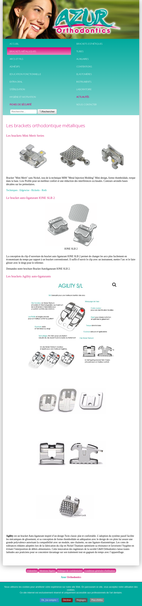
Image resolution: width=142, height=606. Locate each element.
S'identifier (32, 571)
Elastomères (84, 74)
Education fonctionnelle (25, 74)
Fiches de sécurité (20, 104)
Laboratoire (84, 89)
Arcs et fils (16, 59)
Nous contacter (86, 104)
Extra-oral (16, 81)
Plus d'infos (97, 600)
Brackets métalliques (23, 51)
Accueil (14, 43)
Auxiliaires (82, 59)
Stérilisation (17, 89)
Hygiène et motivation (23, 97)
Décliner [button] (67, 600)
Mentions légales (47, 571)
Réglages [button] (81, 600)
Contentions (84, 66)
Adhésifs (15, 66)
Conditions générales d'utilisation (100, 571)
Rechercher (47, 111)
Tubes (80, 51)
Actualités (82, 97)
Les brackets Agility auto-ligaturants (28, 276)
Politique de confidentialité (70, 571)
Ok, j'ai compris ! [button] (49, 600)
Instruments (84, 81)
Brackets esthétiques (89, 43)
